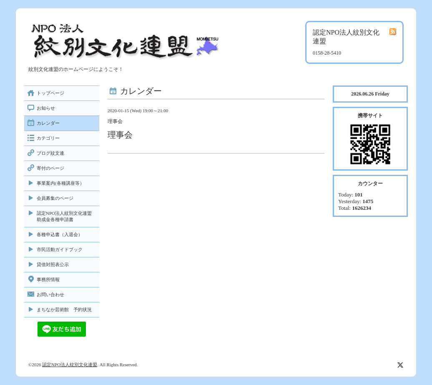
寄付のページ (50, 168)
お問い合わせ (50, 294)
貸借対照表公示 (53, 264)
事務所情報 (48, 279)
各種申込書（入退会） (60, 234)
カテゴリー (48, 138)
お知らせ (46, 108)
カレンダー (48, 123)
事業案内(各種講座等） (60, 183)
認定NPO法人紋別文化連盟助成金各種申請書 (64, 216)
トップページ (50, 93)
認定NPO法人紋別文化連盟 (69, 364)
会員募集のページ (55, 198)
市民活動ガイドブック (60, 249)
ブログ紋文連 (50, 153)
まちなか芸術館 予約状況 (64, 309)
